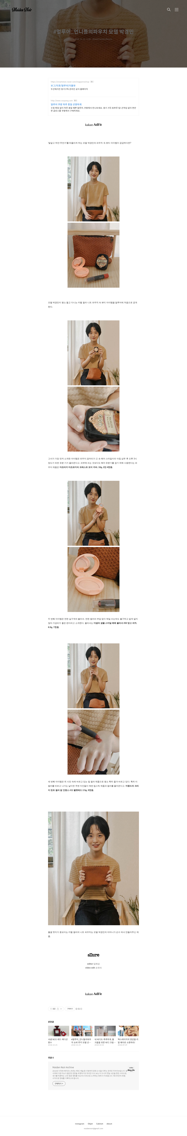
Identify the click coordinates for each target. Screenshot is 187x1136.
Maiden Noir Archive (63, 1067)
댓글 (51, 1057)
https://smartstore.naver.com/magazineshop (70, 82)
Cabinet (99, 1123)
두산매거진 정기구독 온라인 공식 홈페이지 (69, 89)
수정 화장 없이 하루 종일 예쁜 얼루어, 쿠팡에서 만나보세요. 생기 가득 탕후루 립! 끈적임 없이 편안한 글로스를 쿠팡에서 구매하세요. (93, 109)
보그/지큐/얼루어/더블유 (63, 85)
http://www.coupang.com (62, 100)
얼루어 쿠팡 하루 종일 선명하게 (66, 104)
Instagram (79, 1123)
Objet (90, 1123)
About (109, 1123)
